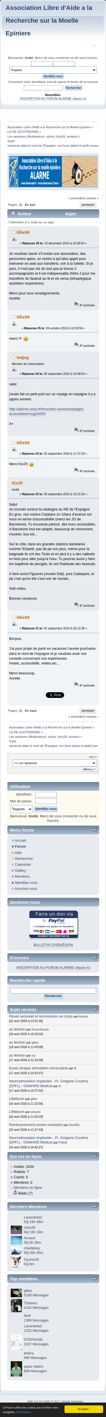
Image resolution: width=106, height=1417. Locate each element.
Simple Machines (72, 1401)
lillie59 (23, 232)
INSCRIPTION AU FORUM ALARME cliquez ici (53, 98)
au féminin (17, 1029)
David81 (74, 1125)
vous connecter (59, 57)
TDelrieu (30, 1303)
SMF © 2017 (52, 1401)
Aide (18, 853)
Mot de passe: (21, 801)
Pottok (63, 1142)
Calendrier (23, 865)
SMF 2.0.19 (34, 1401)
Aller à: (93, 756)
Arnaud (29, 1238)
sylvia (50, 136)
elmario (35, 1111)
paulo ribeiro (33, 1367)
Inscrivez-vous (26, 889)
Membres (22, 877)
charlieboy (32, 1248)
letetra (29, 1353)
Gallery (20, 871)
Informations (23, 1412)
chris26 (60, 136)
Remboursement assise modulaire (35, 1125)
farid (27, 1316)
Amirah (83, 1016)
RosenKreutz (40, 1029)
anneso (72, 136)
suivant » (92, 198)
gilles (35, 1042)
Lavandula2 (33, 1217)
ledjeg (23, 357)
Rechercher (24, 859)
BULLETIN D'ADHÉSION (53, 945)
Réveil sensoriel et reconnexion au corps (41, 1016)
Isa (34, 1055)
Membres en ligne (28, 1188)
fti (75, 1068)
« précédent (76, 198)
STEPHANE (33, 1340)
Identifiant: (24, 794)
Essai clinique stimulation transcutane (38, 1068)
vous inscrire (88, 57)
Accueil (20, 841)
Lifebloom (16, 1099)
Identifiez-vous (26, 883)
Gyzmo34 (31, 1260)
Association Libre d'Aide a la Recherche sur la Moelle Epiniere (49, 20)
